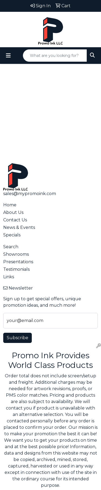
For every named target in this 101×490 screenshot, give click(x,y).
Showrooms (16, 254)
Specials (11, 234)
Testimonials (16, 269)
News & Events (19, 227)
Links (8, 276)
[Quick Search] (55, 55)
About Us (13, 212)
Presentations (18, 261)
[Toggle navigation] (8, 55)
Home (9, 204)
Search (10, 246)
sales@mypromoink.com (29, 193)
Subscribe (17, 337)
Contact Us (15, 219)
